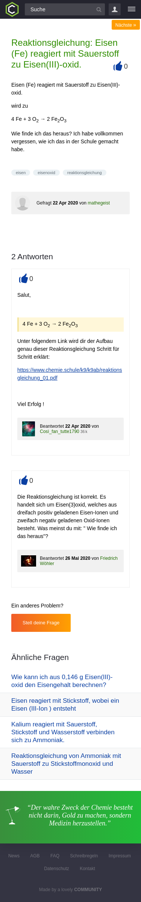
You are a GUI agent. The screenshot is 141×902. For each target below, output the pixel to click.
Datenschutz (56, 868)
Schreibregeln (84, 855)
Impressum (120, 855)
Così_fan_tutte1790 (59, 431)
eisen (21, 172)
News (14, 855)
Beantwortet (52, 426)
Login (115, 9)
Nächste (125, 25)
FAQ (54, 855)
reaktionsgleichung (84, 172)
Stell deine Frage (41, 622)
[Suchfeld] (65, 9)
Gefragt (44, 203)
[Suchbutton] (99, 9)
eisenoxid (46, 172)
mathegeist (99, 203)
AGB (34, 855)
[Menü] (131, 9)
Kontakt (87, 868)
